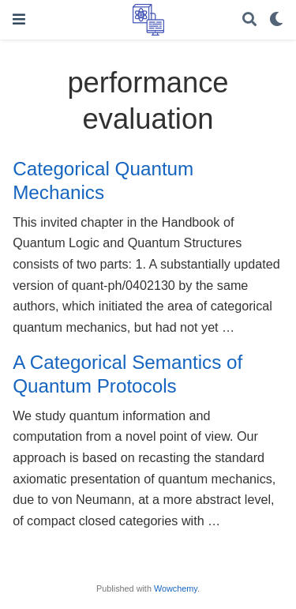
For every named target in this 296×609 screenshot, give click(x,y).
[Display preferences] (276, 20)
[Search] (249, 20)
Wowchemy (175, 588)
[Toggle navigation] (19, 19)
